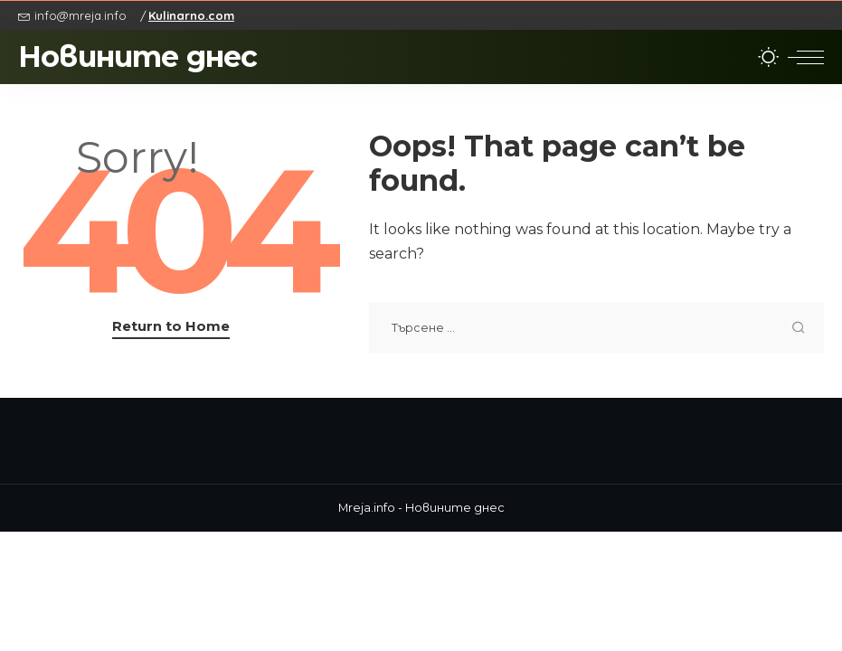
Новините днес (138, 56)
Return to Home (171, 326)
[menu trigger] (806, 57)
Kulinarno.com (191, 15)
